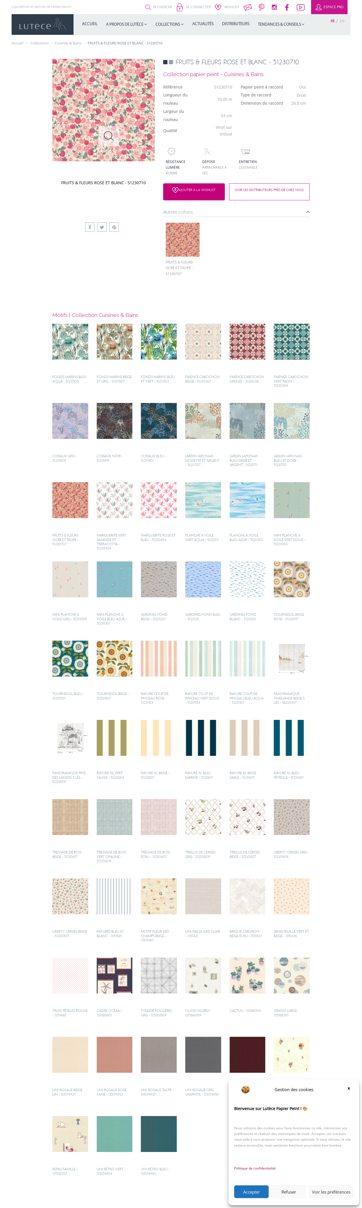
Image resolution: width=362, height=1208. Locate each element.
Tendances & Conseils (280, 25)
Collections (168, 25)
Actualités (203, 24)
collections (39, 43)
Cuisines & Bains (68, 43)
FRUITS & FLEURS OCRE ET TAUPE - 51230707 (179, 268)
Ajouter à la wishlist (194, 190)
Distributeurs (235, 24)
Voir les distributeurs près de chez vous (269, 190)
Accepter (251, 1192)
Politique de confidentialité (255, 1168)
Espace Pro (329, 7)
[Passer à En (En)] (342, 21)
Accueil (90, 24)
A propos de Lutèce (125, 25)
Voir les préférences (331, 1192)
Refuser (288, 1192)
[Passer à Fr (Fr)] (332, 21)
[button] (351, 1089)
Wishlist (227, 7)
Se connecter (194, 7)
